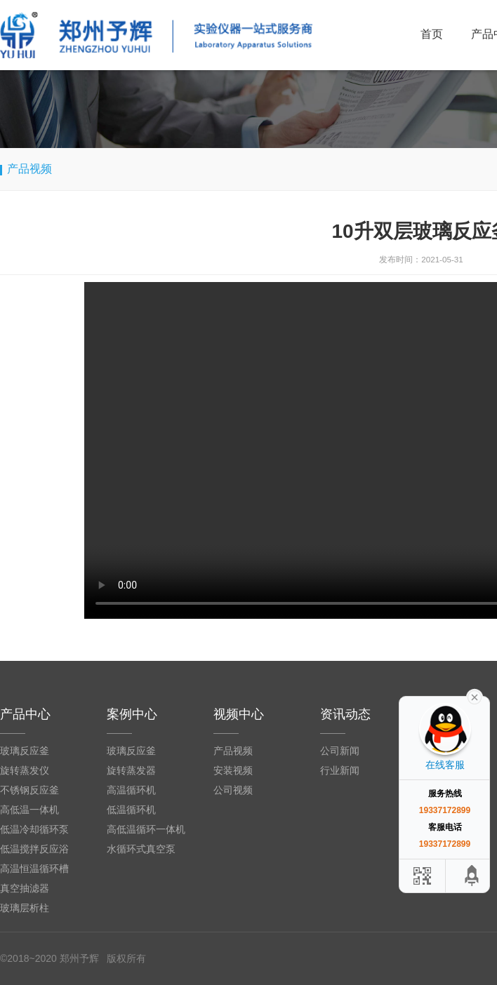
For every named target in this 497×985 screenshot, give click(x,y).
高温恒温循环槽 (34, 868)
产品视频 (233, 750)
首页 (431, 34)
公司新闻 (339, 750)
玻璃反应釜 (24, 750)
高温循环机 (131, 790)
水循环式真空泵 (141, 849)
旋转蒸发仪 (24, 770)
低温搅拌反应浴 (34, 849)
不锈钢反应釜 (29, 790)
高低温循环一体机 (146, 829)
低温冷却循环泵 (34, 829)
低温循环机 (131, 809)
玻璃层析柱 (24, 907)
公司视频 (233, 790)
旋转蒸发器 (131, 770)
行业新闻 (339, 770)
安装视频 (233, 770)
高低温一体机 (29, 809)
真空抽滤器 (24, 888)
